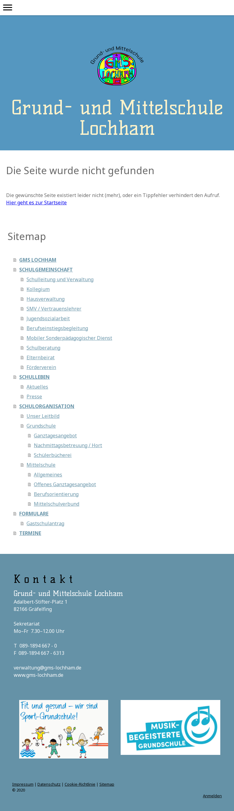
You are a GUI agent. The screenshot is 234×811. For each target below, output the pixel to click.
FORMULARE (33, 513)
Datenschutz (49, 784)
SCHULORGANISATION (46, 406)
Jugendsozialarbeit (48, 318)
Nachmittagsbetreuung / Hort (68, 445)
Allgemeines (48, 474)
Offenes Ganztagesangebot (65, 484)
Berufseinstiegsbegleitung (57, 328)
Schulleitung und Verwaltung (60, 279)
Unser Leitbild (43, 416)
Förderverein (41, 367)
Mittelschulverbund (56, 504)
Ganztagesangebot (55, 435)
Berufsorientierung (56, 494)
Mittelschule (41, 464)
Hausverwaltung (46, 299)
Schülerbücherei (53, 455)
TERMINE (30, 533)
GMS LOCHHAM (37, 260)
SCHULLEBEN (34, 377)
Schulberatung (43, 347)
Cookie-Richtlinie (80, 784)
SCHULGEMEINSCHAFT (46, 269)
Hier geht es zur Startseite (36, 202)
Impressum (23, 784)
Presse (34, 396)
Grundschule (41, 425)
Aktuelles (37, 386)
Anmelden (212, 795)
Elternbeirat (41, 357)
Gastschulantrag (45, 523)
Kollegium (38, 289)
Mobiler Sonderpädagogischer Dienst (69, 338)
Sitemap (106, 784)
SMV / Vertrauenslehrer (54, 308)
